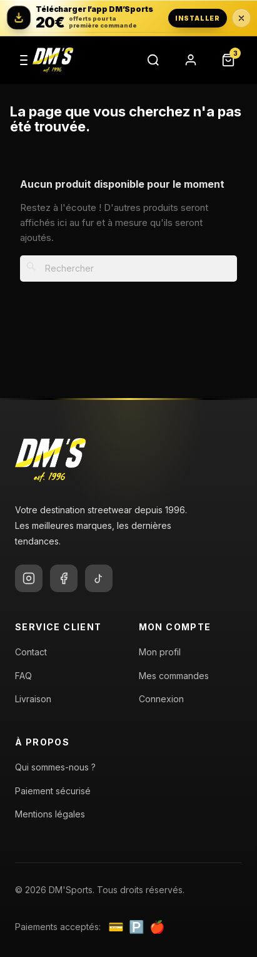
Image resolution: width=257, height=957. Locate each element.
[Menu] (24, 60)
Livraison (33, 698)
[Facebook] (64, 578)
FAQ (23, 675)
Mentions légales (50, 814)
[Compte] (190, 60)
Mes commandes (174, 675)
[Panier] (228, 60)
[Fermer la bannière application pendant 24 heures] (241, 18)
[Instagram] (29, 578)
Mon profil (160, 652)
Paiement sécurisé (53, 791)
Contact (31, 652)
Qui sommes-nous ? (55, 767)
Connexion (161, 698)
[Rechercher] (153, 60)
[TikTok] (99, 578)
